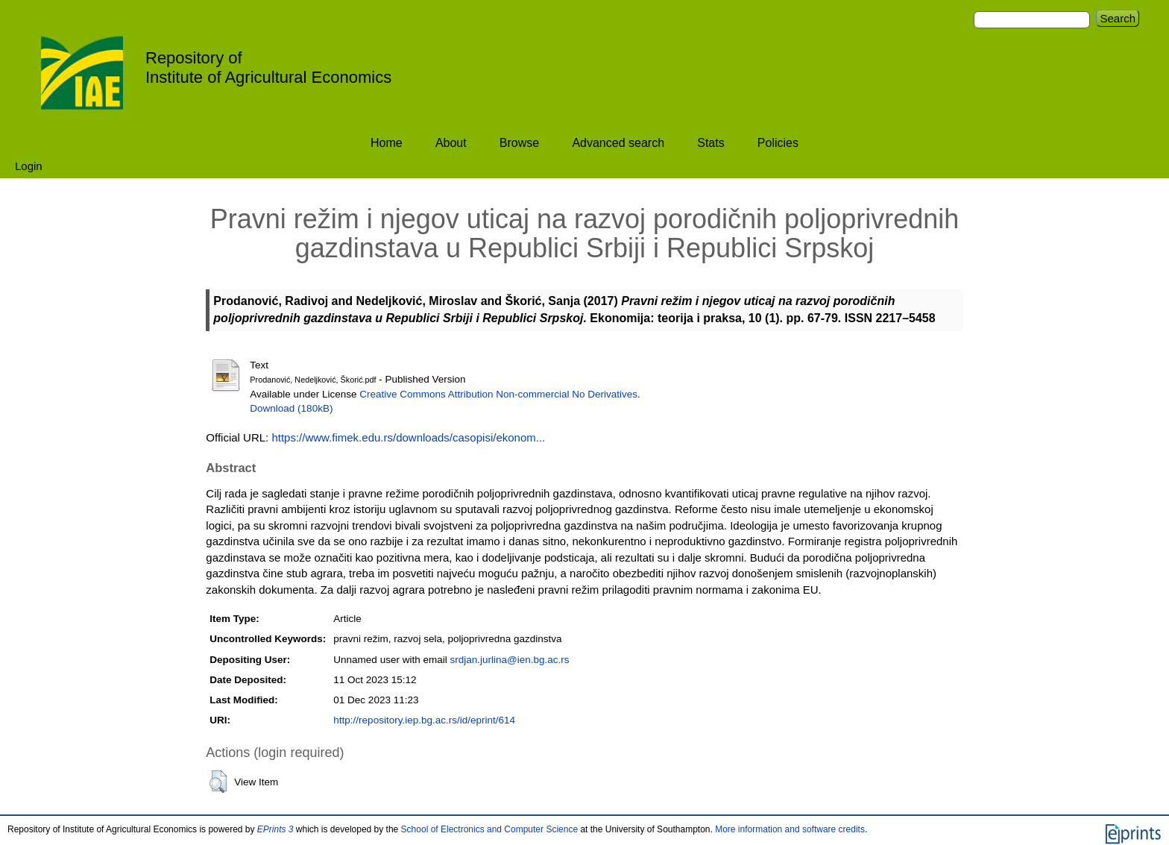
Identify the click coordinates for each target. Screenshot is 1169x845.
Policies (777, 142)
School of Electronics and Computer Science (489, 829)
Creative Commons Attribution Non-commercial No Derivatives (498, 394)
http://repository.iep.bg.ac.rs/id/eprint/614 (424, 720)
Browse (519, 142)
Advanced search (618, 142)
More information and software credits (790, 829)
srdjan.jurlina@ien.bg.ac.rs (509, 659)
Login (28, 166)
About (451, 142)
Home (387, 142)
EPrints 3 (275, 829)
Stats (710, 142)
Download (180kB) (291, 408)
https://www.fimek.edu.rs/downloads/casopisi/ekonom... (408, 437)
